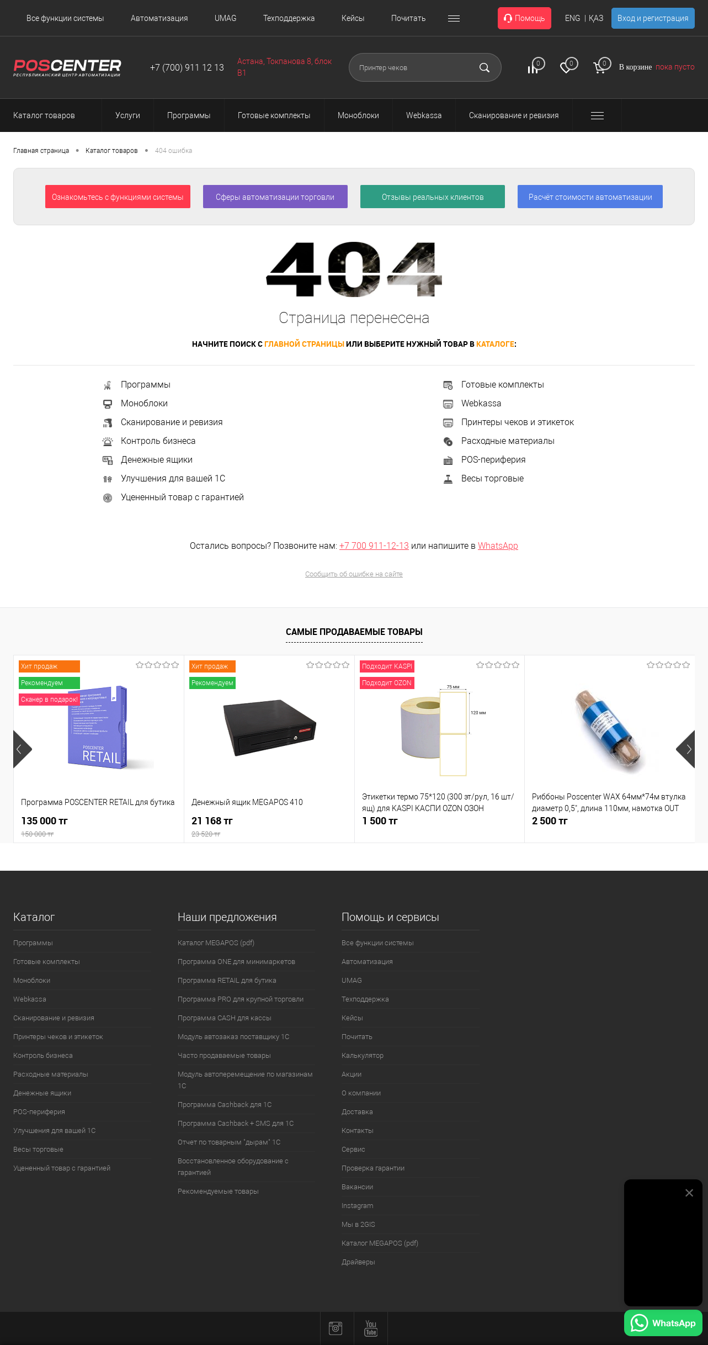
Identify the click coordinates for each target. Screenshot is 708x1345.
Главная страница (41, 151)
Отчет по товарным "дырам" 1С (229, 1142)
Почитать (408, 18)
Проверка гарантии (373, 1168)
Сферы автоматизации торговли (275, 197)
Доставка (357, 1112)
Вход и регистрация (653, 18)
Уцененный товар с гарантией (172, 497)
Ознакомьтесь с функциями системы (118, 197)
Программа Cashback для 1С (225, 1104)
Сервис (353, 1149)
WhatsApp (498, 546)
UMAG (226, 18)
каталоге (495, 343)
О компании (361, 1093)
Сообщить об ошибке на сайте (354, 574)
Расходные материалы (498, 441)
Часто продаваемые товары (224, 1055)
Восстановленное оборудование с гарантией (233, 1167)
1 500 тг (380, 821)
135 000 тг (99, 827)
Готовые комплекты (492, 384)
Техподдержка (289, 18)
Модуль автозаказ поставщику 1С (233, 1036)
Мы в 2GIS (358, 1224)
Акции (351, 1074)
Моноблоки (134, 403)
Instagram (358, 1205)
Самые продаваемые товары (354, 632)
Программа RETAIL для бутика (227, 980)
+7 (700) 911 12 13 (187, 67)
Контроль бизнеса (148, 441)
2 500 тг (550, 821)
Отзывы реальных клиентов (433, 197)
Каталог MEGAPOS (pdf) (216, 943)
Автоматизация (159, 18)
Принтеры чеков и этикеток (507, 422)
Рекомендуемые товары (218, 1191)
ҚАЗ (596, 18)
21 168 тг (269, 827)
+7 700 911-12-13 (374, 546)
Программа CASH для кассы (225, 1018)
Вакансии (357, 1187)
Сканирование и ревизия (162, 422)
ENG (573, 18)
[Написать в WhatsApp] (663, 1324)
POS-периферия (483, 459)
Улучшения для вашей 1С (163, 478)
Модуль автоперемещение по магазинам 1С (245, 1080)
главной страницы (304, 343)
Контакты (358, 1130)
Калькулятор (363, 1055)
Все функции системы (65, 18)
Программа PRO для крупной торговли (241, 999)
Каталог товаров (54, 115)
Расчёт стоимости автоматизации (590, 197)
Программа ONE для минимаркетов (236, 961)
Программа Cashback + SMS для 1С (236, 1123)
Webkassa (471, 403)
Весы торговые (482, 478)
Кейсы (353, 18)
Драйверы (358, 1262)
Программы (136, 384)
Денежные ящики (147, 459)
